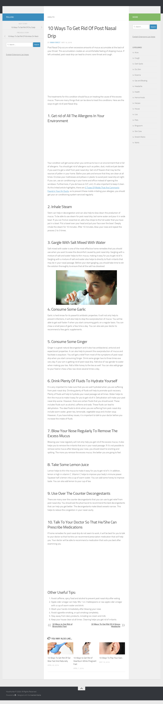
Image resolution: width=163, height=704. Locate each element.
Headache (138, 90)
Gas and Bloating (141, 84)
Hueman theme (35, 699)
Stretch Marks (140, 141)
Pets (136, 124)
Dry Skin (138, 73)
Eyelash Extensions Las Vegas (17, 58)
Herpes (137, 107)
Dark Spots (139, 67)
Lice (136, 118)
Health (51, 21)
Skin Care (138, 135)
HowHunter (18, 8)
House (137, 112)
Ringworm (139, 129)
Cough (137, 62)
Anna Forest (55, 46)
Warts (137, 146)
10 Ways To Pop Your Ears (110, 661)
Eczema (138, 79)
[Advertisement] (86, 79)
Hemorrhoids (140, 101)
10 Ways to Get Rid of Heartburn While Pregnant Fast (84, 664)
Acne (136, 56)
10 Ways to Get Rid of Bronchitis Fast (62, 629)
